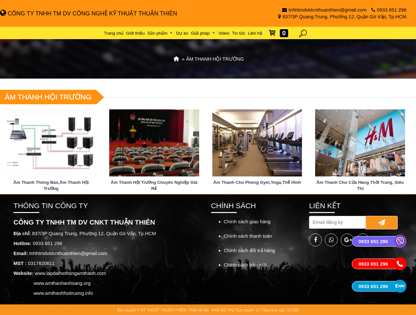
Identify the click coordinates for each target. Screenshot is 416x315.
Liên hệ (255, 33)
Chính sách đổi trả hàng (249, 250)
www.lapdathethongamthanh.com (70, 273)
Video (223, 33)
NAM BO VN (222, 310)
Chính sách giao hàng (247, 221)
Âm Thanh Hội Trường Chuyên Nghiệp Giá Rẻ (154, 185)
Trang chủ (114, 33)
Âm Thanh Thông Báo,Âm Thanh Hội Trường (51, 185)
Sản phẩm (160, 33)
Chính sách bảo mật (245, 265)
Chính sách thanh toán (248, 236)
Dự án (182, 33)
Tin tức (238, 33)
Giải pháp (203, 33)
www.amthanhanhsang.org (62, 283)
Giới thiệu (135, 33)
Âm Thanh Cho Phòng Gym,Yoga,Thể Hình (257, 182)
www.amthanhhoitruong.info (63, 293)
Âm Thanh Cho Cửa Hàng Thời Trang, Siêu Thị (360, 185)
